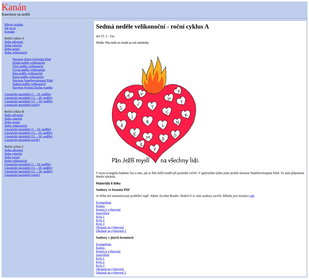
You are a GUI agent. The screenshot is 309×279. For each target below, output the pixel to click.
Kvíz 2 (100, 220)
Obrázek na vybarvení (110, 227)
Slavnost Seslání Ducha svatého (32, 87)
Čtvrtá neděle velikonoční (28, 69)
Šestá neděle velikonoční (28, 77)
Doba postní (12, 49)
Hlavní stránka (14, 24)
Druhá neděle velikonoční (28, 62)
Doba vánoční (13, 45)
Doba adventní (14, 42)
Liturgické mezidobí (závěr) (22, 105)
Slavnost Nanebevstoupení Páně (32, 80)
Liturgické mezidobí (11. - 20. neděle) (28, 97)
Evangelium (103, 202)
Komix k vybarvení (108, 209)
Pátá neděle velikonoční (27, 73)
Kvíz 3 (100, 223)
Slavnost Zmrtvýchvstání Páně (31, 59)
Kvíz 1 (100, 216)
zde (252, 195)
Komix (100, 206)
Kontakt (10, 31)
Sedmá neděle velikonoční (29, 84)
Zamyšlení (102, 213)
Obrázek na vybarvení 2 (111, 231)
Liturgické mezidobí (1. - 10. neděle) (28, 94)
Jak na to (10, 28)
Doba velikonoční (16, 52)
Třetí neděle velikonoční (27, 66)
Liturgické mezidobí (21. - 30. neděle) (29, 101)
